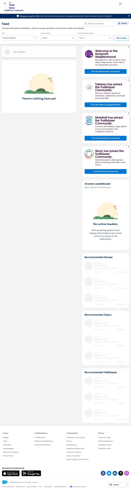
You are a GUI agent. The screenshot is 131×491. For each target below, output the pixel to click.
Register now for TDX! (30, 16)
